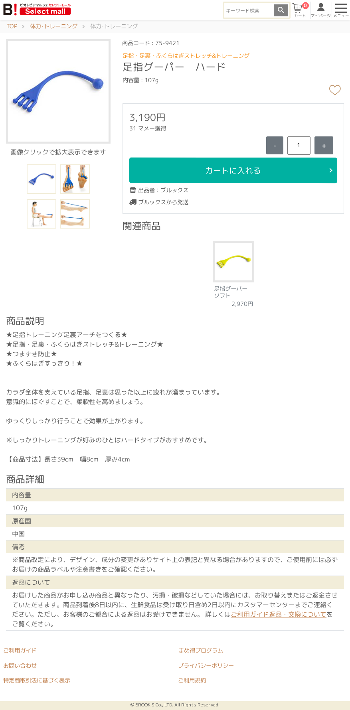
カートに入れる (233, 170)
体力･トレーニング (53, 26)
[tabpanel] (233, 271)
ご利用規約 (192, 680)
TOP (11, 26)
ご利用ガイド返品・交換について (278, 614)
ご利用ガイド (20, 650)
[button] (58, 91)
